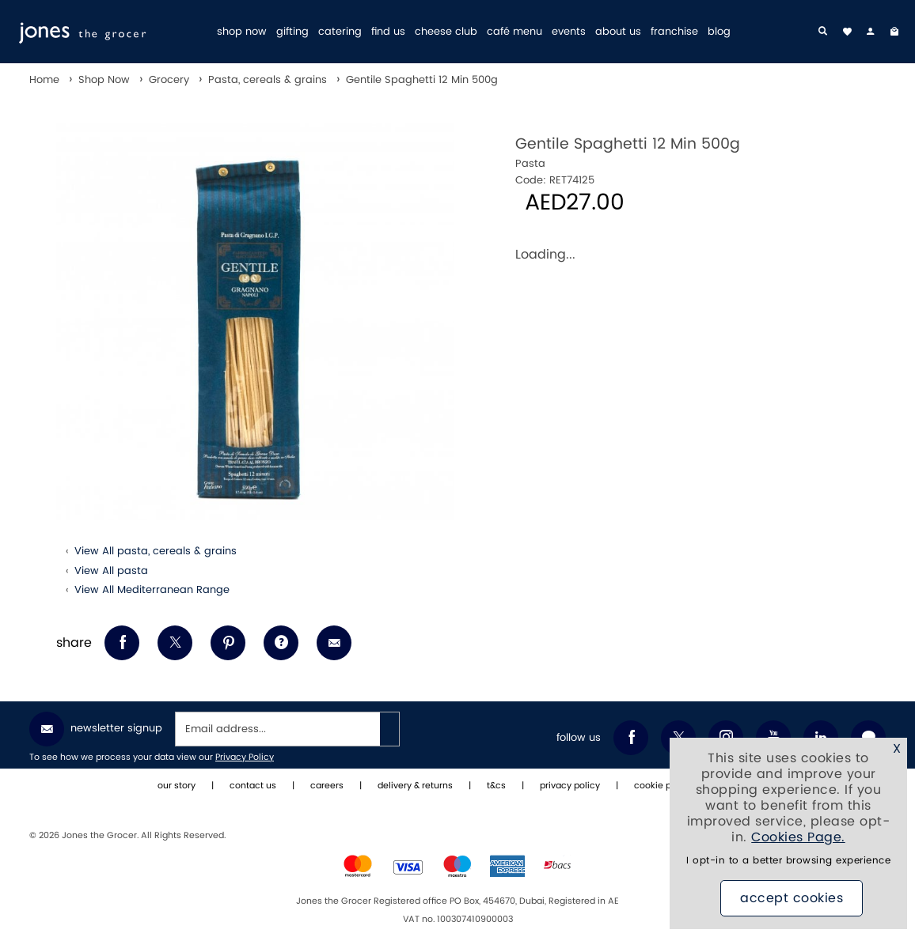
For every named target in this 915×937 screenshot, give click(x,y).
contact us (253, 786)
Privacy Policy (244, 757)
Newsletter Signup (95, 729)
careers (327, 786)
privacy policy (570, 786)
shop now (242, 32)
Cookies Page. (798, 837)
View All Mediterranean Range (152, 590)
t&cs (496, 786)
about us (618, 32)
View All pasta (111, 571)
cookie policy (663, 786)
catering (340, 32)
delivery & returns (415, 786)
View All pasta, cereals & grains (155, 551)
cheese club (446, 32)
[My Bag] (894, 31)
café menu (514, 32)
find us (388, 32)
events (569, 32)
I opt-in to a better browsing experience (788, 860)
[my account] (871, 31)
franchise (674, 32)
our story (177, 786)
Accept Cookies (791, 898)
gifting (292, 32)
